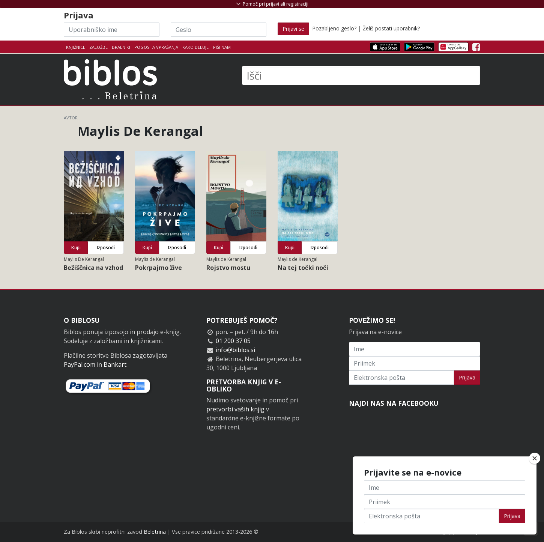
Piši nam (222, 47)
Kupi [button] (76, 247)
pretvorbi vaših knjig (235, 409)
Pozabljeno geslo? (334, 28)
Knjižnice (75, 47)
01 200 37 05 (233, 341)
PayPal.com (79, 364)
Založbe (98, 47)
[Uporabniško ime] (111, 30)
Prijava (467, 377)
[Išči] (361, 75)
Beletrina (155, 531)
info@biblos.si (235, 350)
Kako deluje (195, 47)
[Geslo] (218, 30)
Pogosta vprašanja (156, 47)
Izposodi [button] (106, 247)
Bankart (115, 364)
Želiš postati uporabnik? (391, 28)
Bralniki (121, 47)
